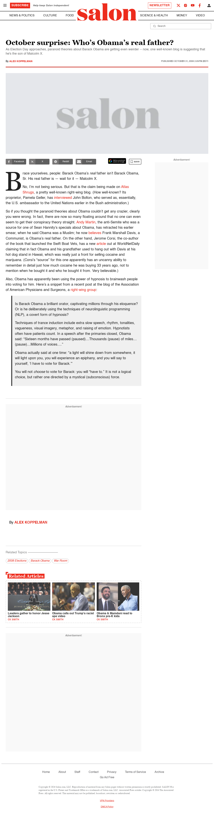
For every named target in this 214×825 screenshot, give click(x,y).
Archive (159, 772)
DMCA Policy (107, 807)
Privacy (111, 772)
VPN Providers (107, 801)
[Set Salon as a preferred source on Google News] (117, 161)
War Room (60, 560)
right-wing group (83, 290)
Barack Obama (40, 560)
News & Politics (22, 15)
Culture (50, 15)
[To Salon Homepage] (107, 12)
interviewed (63, 198)
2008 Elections (16, 560)
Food (70, 15)
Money (182, 15)
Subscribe (20, 5)
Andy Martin (85, 222)
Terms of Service (135, 772)
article (101, 244)
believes (94, 233)
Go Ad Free (107, 777)
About (62, 772)
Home (46, 772)
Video (200, 15)
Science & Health (154, 15)
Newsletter (160, 5)
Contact (93, 772)
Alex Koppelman (20, 61)
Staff (77, 772)
